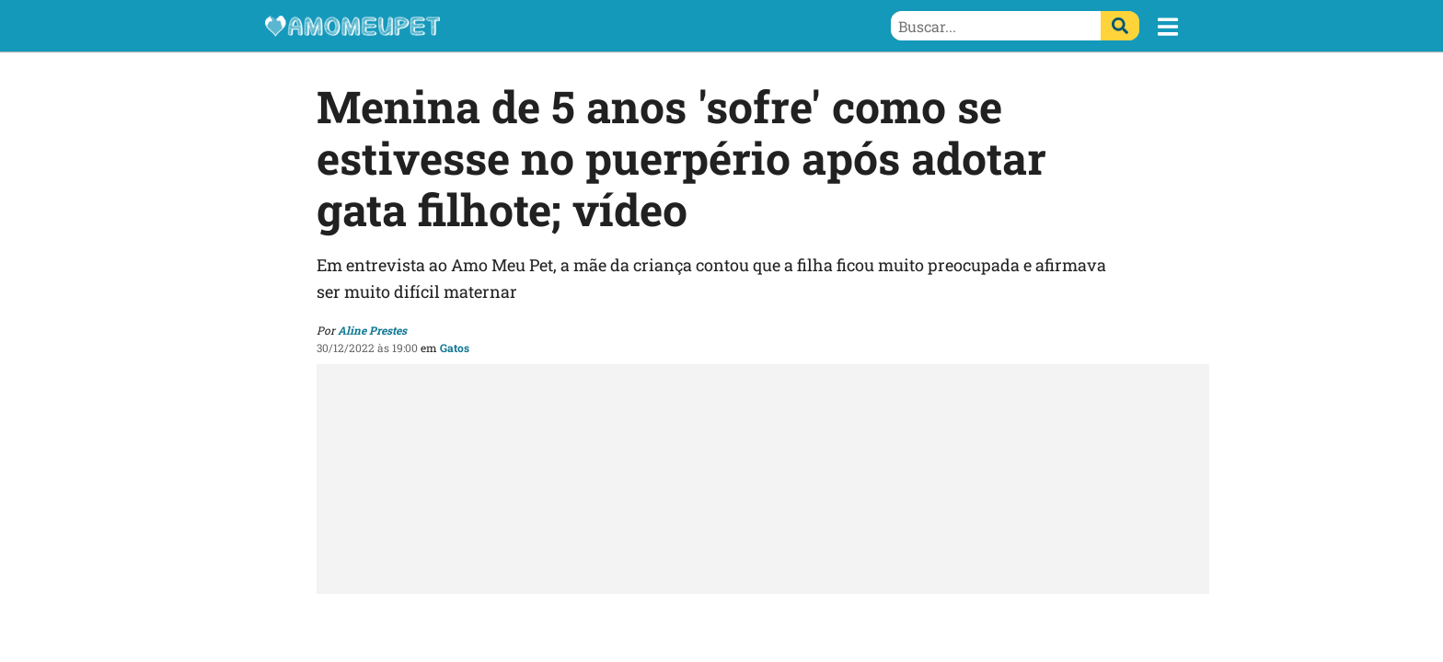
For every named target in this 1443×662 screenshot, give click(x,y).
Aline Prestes (372, 330)
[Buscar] (1120, 25)
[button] (1168, 27)
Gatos (454, 347)
